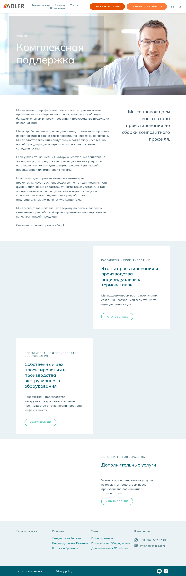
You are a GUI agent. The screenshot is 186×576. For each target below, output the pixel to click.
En (172, 6)
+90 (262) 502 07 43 (153, 540)
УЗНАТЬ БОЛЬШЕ (117, 501)
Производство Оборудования (110, 543)
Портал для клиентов (147, 6)
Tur (179, 6)
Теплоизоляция (41, 5)
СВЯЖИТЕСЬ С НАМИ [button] (107, 6)
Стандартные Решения (67, 538)
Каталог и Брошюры (65, 548)
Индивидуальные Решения (70, 543)
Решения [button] (60, 5)
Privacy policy (63, 571)
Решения (58, 531)
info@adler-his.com (152, 545)
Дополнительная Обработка (109, 548)
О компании (57, 8)
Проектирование (102, 538)
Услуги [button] (74, 5)
